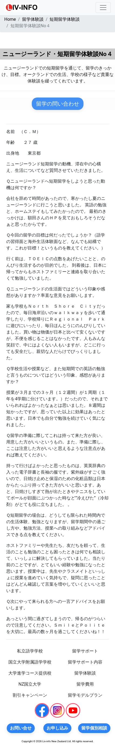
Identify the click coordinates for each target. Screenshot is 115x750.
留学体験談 (33, 19)
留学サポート (85, 651)
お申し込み (57, 728)
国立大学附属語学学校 (29, 662)
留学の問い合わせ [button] (57, 103)
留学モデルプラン (85, 695)
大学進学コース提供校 (29, 673)
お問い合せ (21, 728)
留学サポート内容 (85, 662)
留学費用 (85, 684)
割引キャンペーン (30, 695)
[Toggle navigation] (103, 7)
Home (10, 19)
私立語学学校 (30, 651)
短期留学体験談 (65, 19)
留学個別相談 (94, 728)
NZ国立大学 (29, 684)
